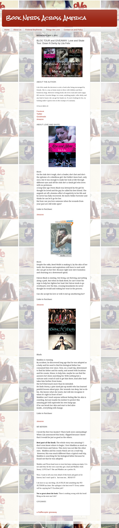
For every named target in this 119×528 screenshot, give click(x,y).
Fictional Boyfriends (33, 30)
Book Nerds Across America (46, 17)
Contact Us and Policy (73, 30)
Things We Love (53, 30)
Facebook (40, 111)
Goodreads (41, 117)
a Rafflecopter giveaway (47, 512)
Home (6, 30)
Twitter (39, 114)
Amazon (40, 119)
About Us (17, 30)
